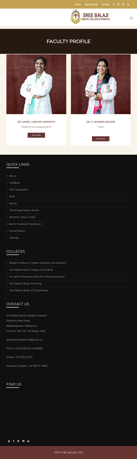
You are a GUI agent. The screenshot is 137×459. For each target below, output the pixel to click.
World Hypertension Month (22, 210)
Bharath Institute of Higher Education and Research (36, 263)
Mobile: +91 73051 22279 (19, 357)
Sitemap (12, 237)
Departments (91, 4)
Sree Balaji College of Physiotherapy (27, 290)
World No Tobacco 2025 (20, 217)
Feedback (13, 182)
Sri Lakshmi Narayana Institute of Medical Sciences (35, 276)
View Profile (36, 135)
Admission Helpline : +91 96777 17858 (26, 366)
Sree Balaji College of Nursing (23, 283)
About (78, 4)
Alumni (11, 203)
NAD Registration (17, 189)
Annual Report (15, 231)
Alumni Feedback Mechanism (23, 224)
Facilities (105, 4)
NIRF (10, 196)
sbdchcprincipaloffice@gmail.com (24, 339)
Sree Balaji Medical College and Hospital (29, 269)
